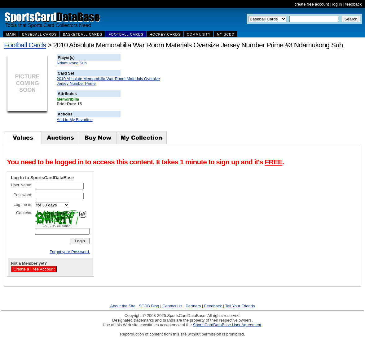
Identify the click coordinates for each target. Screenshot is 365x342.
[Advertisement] (232, 93)
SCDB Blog (149, 306)
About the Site (123, 306)
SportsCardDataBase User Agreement (227, 325)
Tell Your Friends (240, 306)
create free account (311, 4)
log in (337, 4)
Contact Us (172, 306)
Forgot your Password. (70, 251)
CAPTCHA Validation (56, 225)
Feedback (213, 306)
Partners (193, 306)
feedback (353, 4)
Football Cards (25, 45)
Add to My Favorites (75, 119)
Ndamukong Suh (72, 63)
